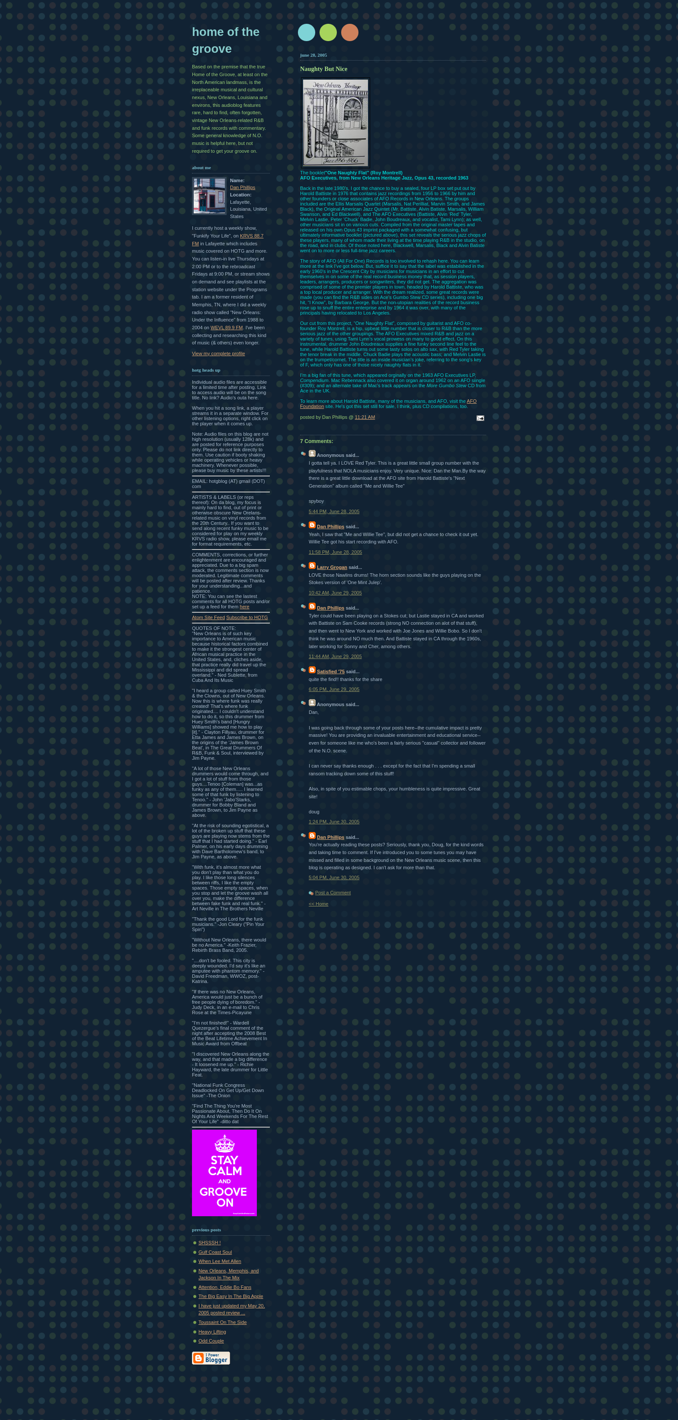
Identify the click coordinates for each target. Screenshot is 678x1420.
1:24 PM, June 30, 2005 (334, 821)
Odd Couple (211, 1340)
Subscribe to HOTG (247, 617)
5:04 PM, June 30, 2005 (334, 877)
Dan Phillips (242, 187)
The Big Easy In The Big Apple (230, 1296)
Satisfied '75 (331, 671)
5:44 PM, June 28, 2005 (334, 511)
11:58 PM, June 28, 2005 (335, 552)
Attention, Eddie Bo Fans (224, 1287)
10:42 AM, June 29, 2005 (335, 592)
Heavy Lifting (212, 1331)
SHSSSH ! (209, 1242)
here (244, 606)
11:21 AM (365, 417)
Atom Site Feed (208, 617)
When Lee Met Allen (219, 1261)
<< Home (318, 903)
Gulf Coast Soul (215, 1252)
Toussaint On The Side (222, 1322)
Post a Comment (333, 892)
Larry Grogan (332, 567)
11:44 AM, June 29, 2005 (335, 656)
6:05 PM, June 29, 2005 (334, 689)
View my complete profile (218, 353)
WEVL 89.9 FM (227, 327)
